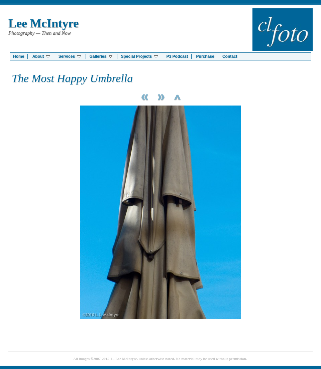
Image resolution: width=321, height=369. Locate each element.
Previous (143, 96)
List (177, 96)
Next (160, 96)
